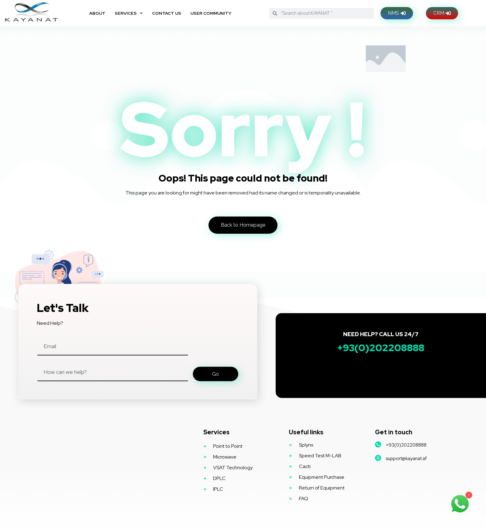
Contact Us (166, 13)
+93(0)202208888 (406, 445)
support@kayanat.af (406, 458)
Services (129, 13)
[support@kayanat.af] (378, 458)
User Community (211, 13)
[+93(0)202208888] (378, 444)
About (97, 13)
